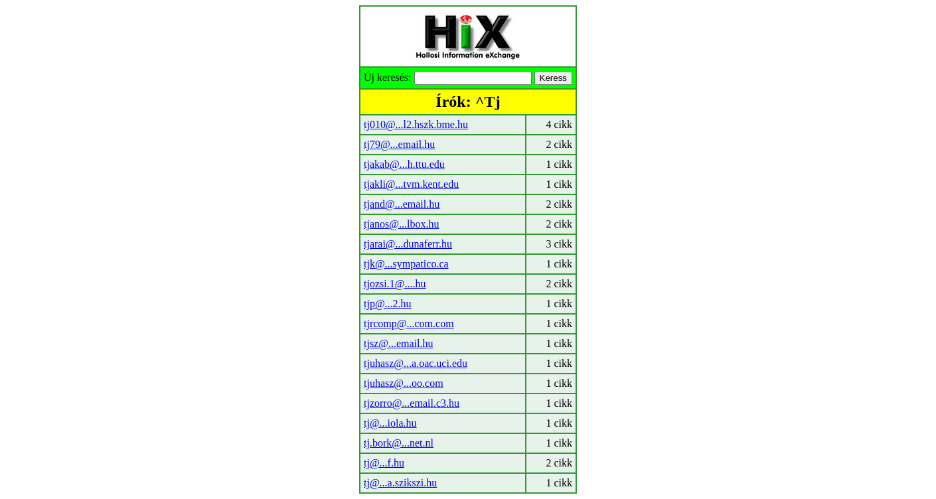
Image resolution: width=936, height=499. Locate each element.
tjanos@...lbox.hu (401, 224)
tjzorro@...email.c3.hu (411, 403)
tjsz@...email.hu (398, 343)
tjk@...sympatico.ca (406, 263)
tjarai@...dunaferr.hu (408, 244)
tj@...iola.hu (390, 423)
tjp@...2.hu (388, 303)
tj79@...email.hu (399, 144)
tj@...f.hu (384, 462)
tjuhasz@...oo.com (403, 383)
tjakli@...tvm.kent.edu (411, 184)
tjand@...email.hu (401, 204)
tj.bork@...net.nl (398, 443)
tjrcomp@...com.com (409, 323)
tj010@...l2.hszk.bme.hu (416, 124)
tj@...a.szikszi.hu (400, 482)
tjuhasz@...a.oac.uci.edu (415, 363)
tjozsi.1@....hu (395, 283)
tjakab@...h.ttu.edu (404, 164)
